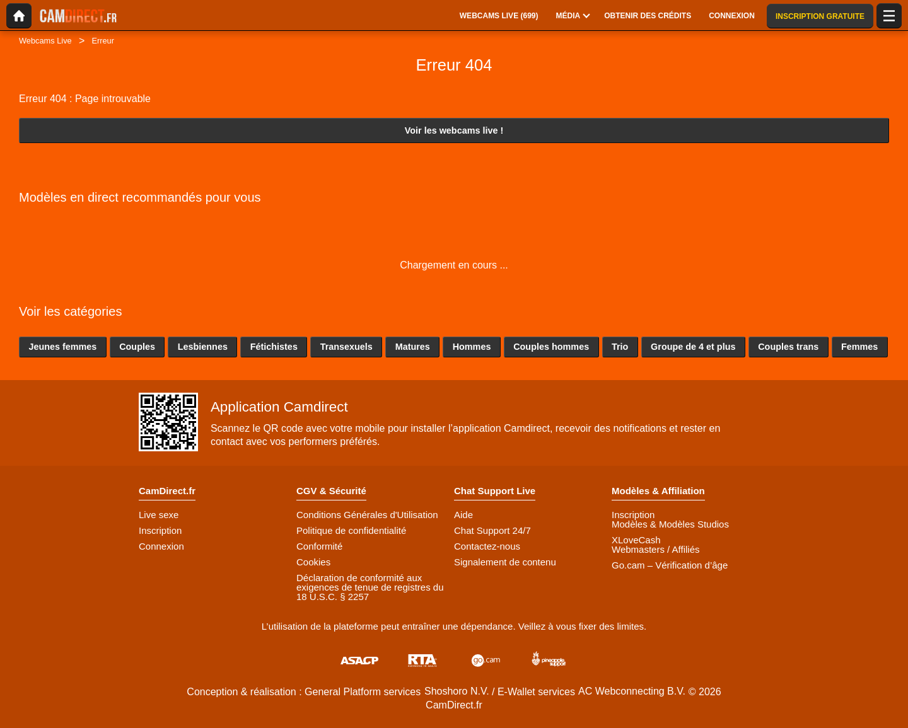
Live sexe (158, 514)
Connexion (161, 546)
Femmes (859, 347)
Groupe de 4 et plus (693, 347)
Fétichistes (274, 347)
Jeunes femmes (62, 347)
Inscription (160, 530)
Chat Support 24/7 (492, 530)
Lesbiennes (203, 347)
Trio (620, 347)
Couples (137, 347)
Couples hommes (551, 347)
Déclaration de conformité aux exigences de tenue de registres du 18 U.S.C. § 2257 (370, 587)
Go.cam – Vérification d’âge (670, 565)
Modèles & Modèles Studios (670, 524)
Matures (412, 347)
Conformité (319, 546)
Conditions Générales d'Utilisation (367, 514)
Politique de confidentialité (351, 530)
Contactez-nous (487, 546)
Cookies (313, 562)
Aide (463, 514)
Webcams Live (45, 40)
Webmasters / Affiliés (656, 549)
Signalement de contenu (505, 562)
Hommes (472, 347)
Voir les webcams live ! (454, 130)
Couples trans (788, 347)
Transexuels (346, 347)
